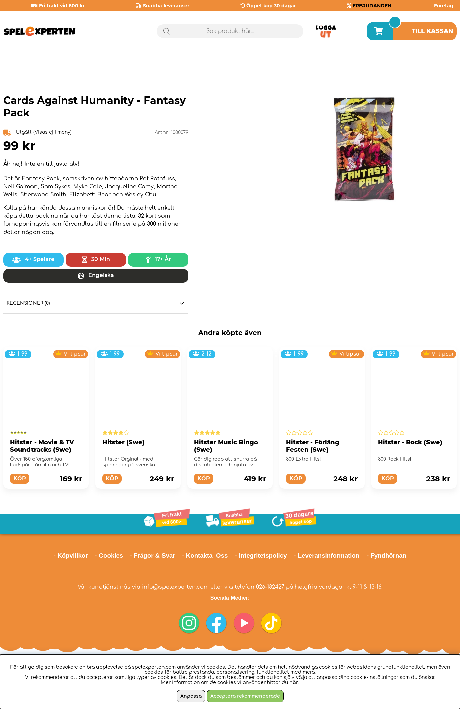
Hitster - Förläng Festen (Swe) (312, 446)
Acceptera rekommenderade (245, 696)
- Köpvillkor (71, 555)
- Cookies (109, 555)
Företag (443, 6)
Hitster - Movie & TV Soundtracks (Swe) (42, 446)
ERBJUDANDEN (372, 6)
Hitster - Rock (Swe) (410, 442)
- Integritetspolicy (261, 555)
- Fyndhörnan (386, 555)
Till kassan (432, 31)
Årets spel (428, 60)
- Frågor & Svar (152, 555)
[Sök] (230, 31)
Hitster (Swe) (123, 442)
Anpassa (191, 696)
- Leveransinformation (326, 555)
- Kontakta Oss (205, 555)
